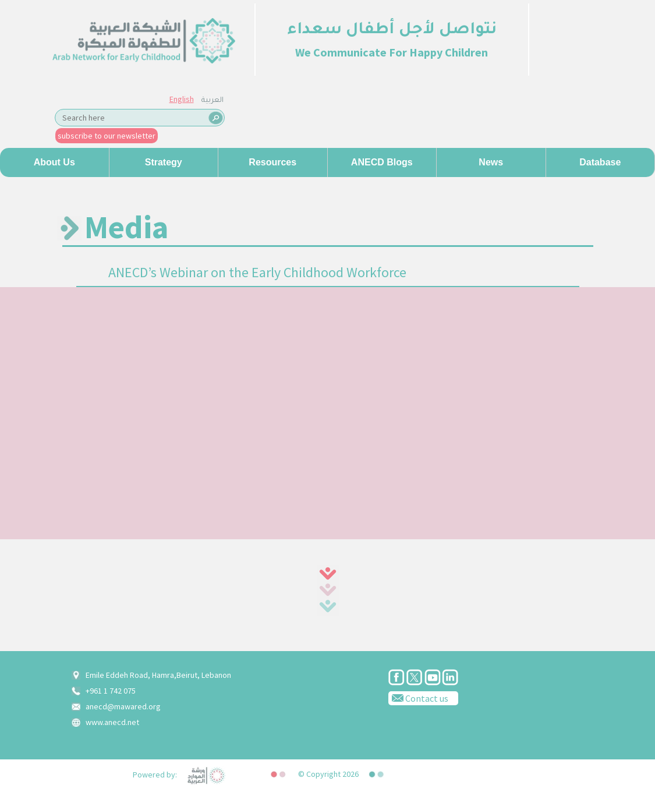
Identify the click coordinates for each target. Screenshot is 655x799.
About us (54, 162)
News (491, 162)
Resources (272, 162)
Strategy (163, 162)
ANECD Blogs (382, 162)
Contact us (418, 697)
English (181, 99)
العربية (212, 101)
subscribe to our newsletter (106, 135)
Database (600, 162)
